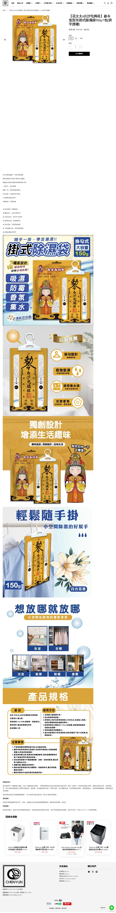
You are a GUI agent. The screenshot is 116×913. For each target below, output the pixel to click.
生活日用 (60, 4)
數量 (70, 44)
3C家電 (38, 4)
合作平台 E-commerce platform (67, 879)
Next (63, 40)
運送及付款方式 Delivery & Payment (68, 877)
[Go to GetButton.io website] (112, 911)
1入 (71, 39)
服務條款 (51, 909)
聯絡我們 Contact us (64, 882)
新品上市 (20, 4)
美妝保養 (80, 4)
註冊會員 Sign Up (64, 872)
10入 (81, 39)
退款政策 (64, 909)
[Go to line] (111, 907)
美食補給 (90, 4)
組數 (70, 36)
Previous (5, 40)
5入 (76, 39)
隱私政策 (58, 909)
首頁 (12, 4)
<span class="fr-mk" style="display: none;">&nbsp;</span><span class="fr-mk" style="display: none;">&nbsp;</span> (58, 100)
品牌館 (29, 4)
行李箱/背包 (48, 4)
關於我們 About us (64, 875)
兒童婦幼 (70, 4)
